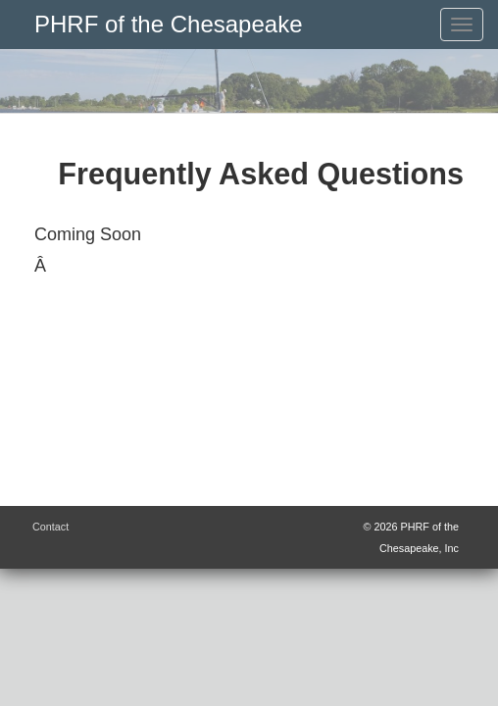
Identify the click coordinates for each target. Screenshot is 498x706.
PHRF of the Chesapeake (168, 24)
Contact (50, 526)
